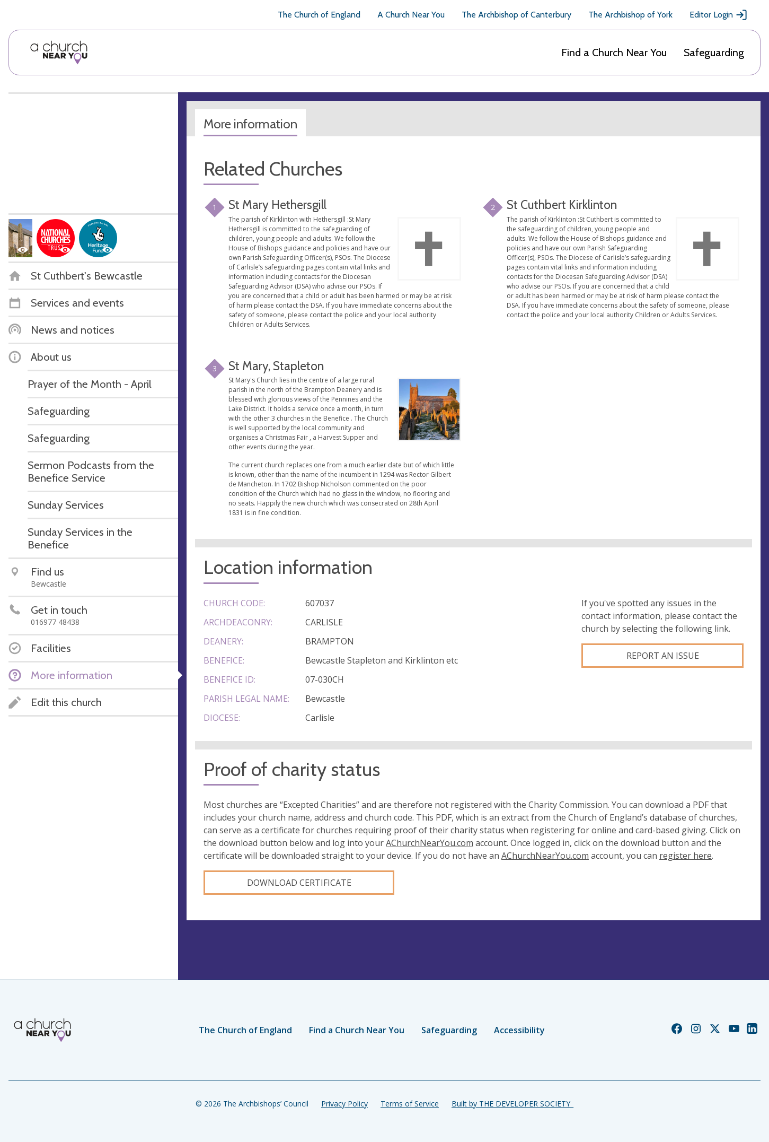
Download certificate (299, 882)
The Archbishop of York (630, 15)
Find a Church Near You (614, 52)
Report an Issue (662, 655)
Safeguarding (714, 52)
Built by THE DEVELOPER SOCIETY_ (512, 1104)
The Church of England (319, 15)
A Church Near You (411, 15)
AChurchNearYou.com (429, 843)
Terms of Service (410, 1104)
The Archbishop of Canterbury (516, 15)
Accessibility (519, 1030)
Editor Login (719, 14)
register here (685, 855)
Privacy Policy (344, 1104)
